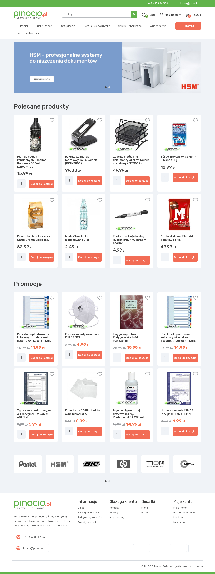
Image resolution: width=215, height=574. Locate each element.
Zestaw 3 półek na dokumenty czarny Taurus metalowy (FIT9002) (131, 160)
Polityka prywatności (90, 517)
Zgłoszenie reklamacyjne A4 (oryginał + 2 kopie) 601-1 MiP (34, 414)
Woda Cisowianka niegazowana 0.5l (77, 238)
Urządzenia (68, 26)
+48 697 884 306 (158, 3)
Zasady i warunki (87, 522)
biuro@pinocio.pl (190, 3)
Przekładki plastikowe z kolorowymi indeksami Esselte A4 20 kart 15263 (178, 337)
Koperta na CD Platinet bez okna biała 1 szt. (83, 412)
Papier (24, 26)
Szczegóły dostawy (89, 512)
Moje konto (180, 507)
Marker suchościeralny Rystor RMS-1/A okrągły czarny (129, 240)
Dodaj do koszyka (41, 183)
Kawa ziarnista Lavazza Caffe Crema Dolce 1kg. (33, 238)
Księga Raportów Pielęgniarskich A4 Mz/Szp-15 (125, 337)
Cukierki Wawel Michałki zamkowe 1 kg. (177, 238)
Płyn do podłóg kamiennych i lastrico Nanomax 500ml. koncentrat (31, 161)
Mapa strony (117, 517)
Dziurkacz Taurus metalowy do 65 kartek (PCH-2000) (81, 160)
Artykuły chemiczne (130, 26)
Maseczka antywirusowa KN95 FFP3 (82, 335)
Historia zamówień (184, 512)
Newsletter (179, 522)
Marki (144, 507)
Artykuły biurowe (28, 33)
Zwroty (114, 512)
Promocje (191, 26)
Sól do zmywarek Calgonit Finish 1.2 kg (178, 158)
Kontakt (114, 507)
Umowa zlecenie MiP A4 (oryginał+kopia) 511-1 (177, 412)
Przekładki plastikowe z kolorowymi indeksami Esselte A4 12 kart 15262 (34, 337)
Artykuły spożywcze (97, 26)
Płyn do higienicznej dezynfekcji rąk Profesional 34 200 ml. (128, 414)
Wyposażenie (158, 26)
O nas (81, 507)
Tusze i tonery (44, 26)
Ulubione (178, 517)
